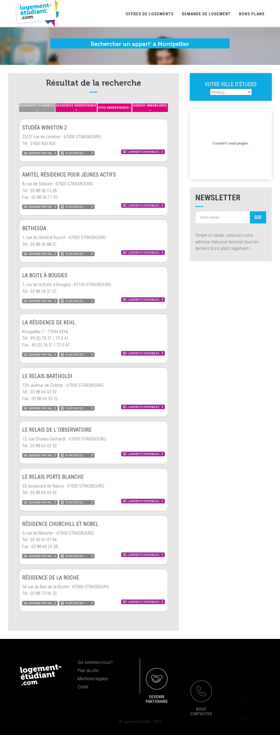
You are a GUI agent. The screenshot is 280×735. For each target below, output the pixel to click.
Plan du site (88, 670)
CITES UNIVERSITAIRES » (114, 107)
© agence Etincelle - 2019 (140, 721)
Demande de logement (206, 13)
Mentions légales (93, 678)
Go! (258, 217)
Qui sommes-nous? (95, 662)
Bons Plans (252, 13)
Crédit (83, 687)
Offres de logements (150, 13)
